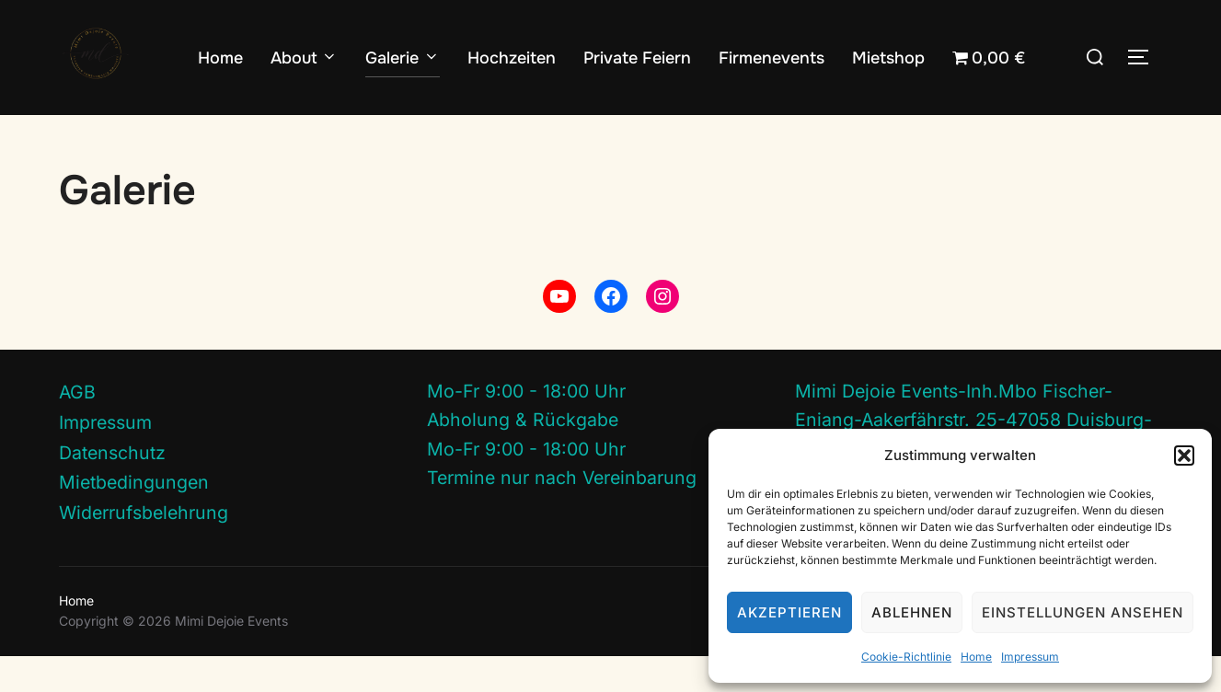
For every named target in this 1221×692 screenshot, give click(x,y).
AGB (77, 428)
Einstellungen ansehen (1082, 612)
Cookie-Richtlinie (906, 656)
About (305, 58)
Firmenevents (771, 58)
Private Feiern (637, 58)
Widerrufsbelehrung (143, 548)
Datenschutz (112, 488)
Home (976, 656)
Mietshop (888, 58)
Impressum (1030, 656)
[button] (1184, 455)
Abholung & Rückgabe (522, 455)
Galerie (402, 58)
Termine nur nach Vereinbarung (562, 513)
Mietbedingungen (134, 518)
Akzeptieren (789, 612)
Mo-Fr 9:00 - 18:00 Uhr (526, 427)
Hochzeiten (511, 58)
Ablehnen (911, 612)
